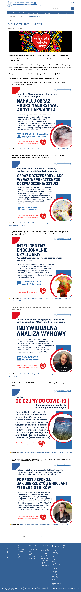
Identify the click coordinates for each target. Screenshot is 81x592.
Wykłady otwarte (33, 549)
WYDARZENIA (21, 12)
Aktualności (21, 16)
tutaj (40, 536)
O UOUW (9, 12)
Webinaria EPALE (55, 581)
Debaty (31, 547)
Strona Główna (13, 16)
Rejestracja (41, 5)
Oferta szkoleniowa (67, 547)
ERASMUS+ (54, 579)
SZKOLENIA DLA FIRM (47, 12)
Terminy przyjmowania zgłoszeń (55, 571)
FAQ (53, 5)
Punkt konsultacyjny (56, 565)
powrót (9, 20)
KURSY (14, 12)
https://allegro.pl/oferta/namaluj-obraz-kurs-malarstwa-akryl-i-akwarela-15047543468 (43, 149)
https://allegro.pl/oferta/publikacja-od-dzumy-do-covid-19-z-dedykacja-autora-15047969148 (46, 452)
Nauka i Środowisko (21, 557)
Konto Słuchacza (44, 558)
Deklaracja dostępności (10, 556)
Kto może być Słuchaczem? (44, 563)
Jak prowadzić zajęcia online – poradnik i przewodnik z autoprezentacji (55, 555)
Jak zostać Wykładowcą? (55, 567)
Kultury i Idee (21, 547)
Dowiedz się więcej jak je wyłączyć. (15, 589)
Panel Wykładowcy (56, 563)
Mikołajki (31, 554)
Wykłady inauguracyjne (32, 552)
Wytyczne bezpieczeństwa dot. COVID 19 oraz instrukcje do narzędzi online (45, 550)
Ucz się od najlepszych (68, 12)
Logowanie (48, 5)
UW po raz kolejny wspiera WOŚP (33, 16)
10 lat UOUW (32, 556)
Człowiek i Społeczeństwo (21, 552)
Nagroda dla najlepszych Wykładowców (55, 576)
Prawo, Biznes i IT (22, 554)
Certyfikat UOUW (44, 560)
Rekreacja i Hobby (22, 560)
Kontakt (56, 5)
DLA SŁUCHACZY (39, 12)
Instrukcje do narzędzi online (55, 549)
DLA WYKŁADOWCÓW (30, 12)
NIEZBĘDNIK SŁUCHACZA (57, 12)
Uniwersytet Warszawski (68, 5)
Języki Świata (21, 549)
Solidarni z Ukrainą (33, 558)
